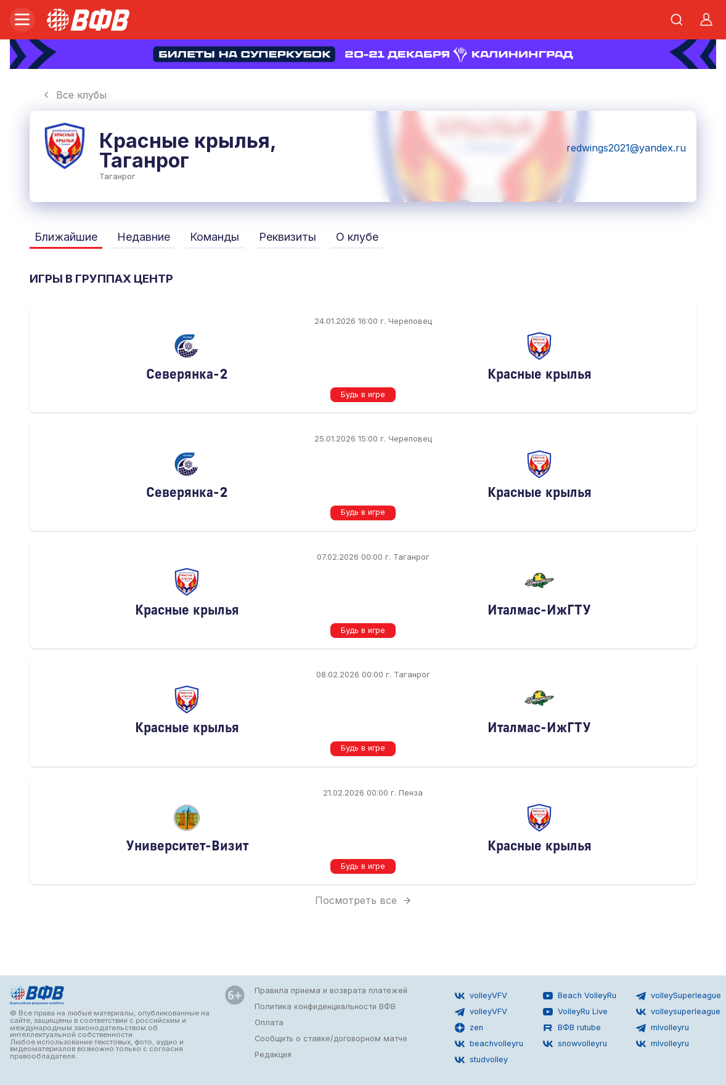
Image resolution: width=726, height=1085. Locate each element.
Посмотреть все (363, 900)
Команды (214, 236)
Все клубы (74, 95)
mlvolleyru (662, 1028)
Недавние (143, 236)
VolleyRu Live (575, 1012)
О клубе (357, 236)
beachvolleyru (489, 1044)
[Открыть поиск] (677, 20)
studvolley (481, 1060)
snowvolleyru (575, 1044)
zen (469, 1028)
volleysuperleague (678, 1012)
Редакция (273, 1054)
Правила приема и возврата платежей (331, 990)
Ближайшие (66, 236)
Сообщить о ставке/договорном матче (331, 1038)
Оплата (269, 1022)
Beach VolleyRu (579, 996)
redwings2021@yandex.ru (626, 148)
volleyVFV (481, 996)
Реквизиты (287, 236)
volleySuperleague (678, 996)
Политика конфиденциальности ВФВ (325, 1006)
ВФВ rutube (572, 1028)
